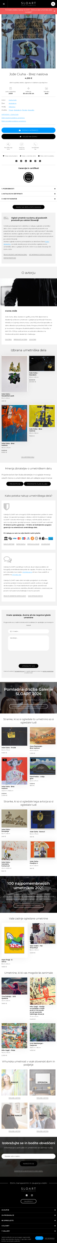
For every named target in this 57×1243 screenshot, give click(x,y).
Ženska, (25, 110)
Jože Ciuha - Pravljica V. (34, 862)
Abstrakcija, (18, 110)
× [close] (54, 11)
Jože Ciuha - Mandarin (33, 374)
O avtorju (8, 339)
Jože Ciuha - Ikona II (37, 832)
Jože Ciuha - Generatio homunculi (6, 864)
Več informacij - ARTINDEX (28, 906)
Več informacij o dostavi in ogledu (40, 254)
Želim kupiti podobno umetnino (13, 118)
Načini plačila (20, 544)
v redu (39, 1238)
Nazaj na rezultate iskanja (28, 207)
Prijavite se (15, 484)
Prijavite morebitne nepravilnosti (15, 596)
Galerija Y (28, 1201)
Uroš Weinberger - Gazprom (37, 1044)
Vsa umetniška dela (27, 457)
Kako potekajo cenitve (35, 596)
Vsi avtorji (32, 339)
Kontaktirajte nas (10, 258)
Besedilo (31, 110)
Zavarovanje (45, 544)
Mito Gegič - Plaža (8, 1050)
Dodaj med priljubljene (10, 156)
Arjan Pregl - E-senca (7, 961)
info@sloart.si (27, 572)
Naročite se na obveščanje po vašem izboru (28, 1171)
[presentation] (28, 657)
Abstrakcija (12, 103)
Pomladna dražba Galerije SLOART (28, 706)
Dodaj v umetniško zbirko (28, 156)
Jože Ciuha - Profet (9, 748)
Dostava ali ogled (33, 544)
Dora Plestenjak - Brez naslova (36, 747)
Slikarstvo (12, 107)
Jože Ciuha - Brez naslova (8, 444)
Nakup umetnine (9, 544)
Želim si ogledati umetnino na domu (15, 254)
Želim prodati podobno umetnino (14, 121)
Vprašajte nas (28, 666)
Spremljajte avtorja (20, 339)
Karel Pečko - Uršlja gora (37, 777)
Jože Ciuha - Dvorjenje (6, 830)
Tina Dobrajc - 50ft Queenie (9, 997)
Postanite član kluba (37, 484)
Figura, (11, 110)
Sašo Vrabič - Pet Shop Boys (36, 947)
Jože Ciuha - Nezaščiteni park (8, 395)
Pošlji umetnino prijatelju (46, 156)
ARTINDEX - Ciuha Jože (10, 114)
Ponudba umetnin (14, 1098)
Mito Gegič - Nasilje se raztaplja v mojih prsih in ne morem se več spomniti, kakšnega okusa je (37, 1010)
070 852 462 (16, 575)
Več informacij (49, 1238)
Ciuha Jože (13, 100)
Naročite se (28, 1164)
